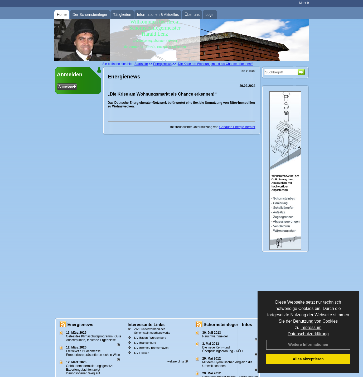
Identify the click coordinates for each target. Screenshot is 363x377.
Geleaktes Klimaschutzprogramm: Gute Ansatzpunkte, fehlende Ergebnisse (93, 338)
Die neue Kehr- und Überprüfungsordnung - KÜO (222, 349)
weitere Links (177, 361)
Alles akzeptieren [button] (308, 359)
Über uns (192, 14)
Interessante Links (146, 324)
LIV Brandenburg (145, 342)
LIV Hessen (141, 352)
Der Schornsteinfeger (89, 14)
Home (62, 14)
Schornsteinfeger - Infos (228, 324)
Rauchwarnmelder (215, 336)
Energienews (80, 324)
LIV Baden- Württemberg (150, 337)
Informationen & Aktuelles (158, 14)
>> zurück (248, 71)
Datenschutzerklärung (308, 334)
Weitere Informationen (308, 344)
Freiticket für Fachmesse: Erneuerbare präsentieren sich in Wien (93, 353)
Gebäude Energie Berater (237, 127)
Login (209, 14)
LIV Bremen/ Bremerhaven (151, 347)
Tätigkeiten (122, 14)
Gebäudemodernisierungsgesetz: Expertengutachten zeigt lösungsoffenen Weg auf (89, 369)
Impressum (311, 327)
